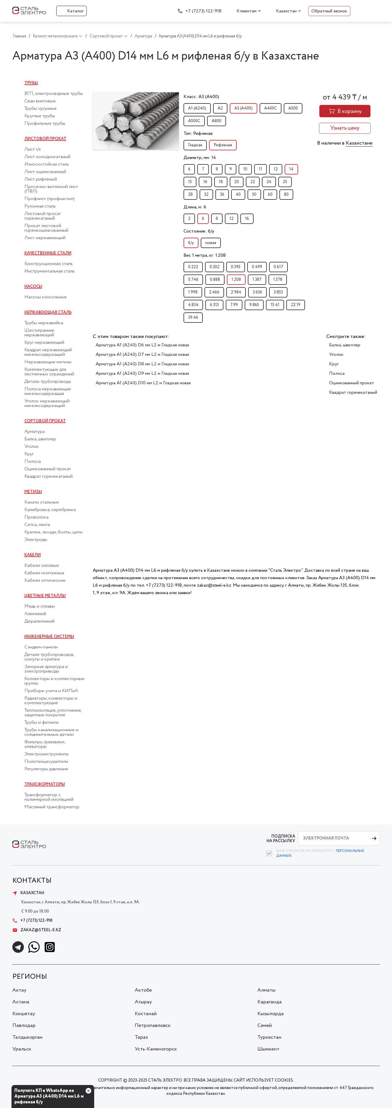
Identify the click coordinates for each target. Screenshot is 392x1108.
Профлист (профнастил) (49, 199)
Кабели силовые (41, 565)
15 (190, 182)
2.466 (214, 292)
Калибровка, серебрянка (50, 510)
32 (206, 194)
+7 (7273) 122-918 (203, 11)
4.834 (193, 305)
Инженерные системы (49, 637)
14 (291, 169)
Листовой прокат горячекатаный (42, 216)
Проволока (36, 517)
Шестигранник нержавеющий (39, 332)
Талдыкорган (27, 1037)
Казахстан (286, 11)
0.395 (235, 267)
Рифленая (223, 145)
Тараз (141, 1037)
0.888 (215, 280)
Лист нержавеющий (44, 238)
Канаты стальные (41, 502)
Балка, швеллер (40, 439)
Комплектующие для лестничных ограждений (49, 372)
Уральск (21, 1049)
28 (190, 194)
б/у (191, 243)
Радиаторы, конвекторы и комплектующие (50, 700)
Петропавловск (153, 1025)
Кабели (32, 555)
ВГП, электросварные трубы (53, 93)
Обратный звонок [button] (329, 11)
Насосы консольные (45, 297)
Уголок (31, 446)
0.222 (193, 267)
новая (210, 243)
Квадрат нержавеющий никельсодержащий (48, 352)
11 (260, 169)
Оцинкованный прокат (47, 469)
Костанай (146, 1013)
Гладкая (195, 145)
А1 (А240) (197, 108)
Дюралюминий (39, 621)
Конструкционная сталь (48, 264)
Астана (20, 1002)
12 (276, 169)
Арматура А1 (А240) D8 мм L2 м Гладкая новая (142, 364)
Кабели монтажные (44, 573)
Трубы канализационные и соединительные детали (51, 732)
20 (236, 182)
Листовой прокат (45, 139)
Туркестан (269, 1037)
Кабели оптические (44, 580)
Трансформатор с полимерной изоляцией (49, 797)
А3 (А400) (243, 108)
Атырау (143, 1002)
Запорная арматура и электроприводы (46, 669)
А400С (270, 108)
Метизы (33, 492)
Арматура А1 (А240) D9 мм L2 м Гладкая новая (142, 373)
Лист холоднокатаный (47, 157)
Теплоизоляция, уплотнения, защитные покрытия (52, 712)
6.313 (214, 305)
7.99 (234, 305)
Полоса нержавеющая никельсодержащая (47, 391)
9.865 (254, 305)
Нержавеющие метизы (48, 362)
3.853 (278, 292)
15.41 (275, 305)
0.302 (214, 267)
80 (286, 194)
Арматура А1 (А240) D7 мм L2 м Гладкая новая (142, 354)
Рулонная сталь (40, 206)
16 (205, 182)
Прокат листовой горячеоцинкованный (46, 228)
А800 (216, 121)
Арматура (34, 431)
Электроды (35, 539)
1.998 (193, 292)
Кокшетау (23, 1013)
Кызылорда (270, 1013)
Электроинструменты (46, 754)
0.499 (257, 267)
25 (285, 182)
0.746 (193, 280)
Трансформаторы (44, 784)
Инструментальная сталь (49, 271)
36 (222, 194)
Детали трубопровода (47, 381)
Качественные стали (48, 253)
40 (238, 194)
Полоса (32, 461)
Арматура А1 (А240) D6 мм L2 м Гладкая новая (142, 345)
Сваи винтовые (40, 101)
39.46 (193, 317)
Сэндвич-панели (41, 647)
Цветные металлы (45, 596)
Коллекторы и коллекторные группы (54, 681)
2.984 (236, 292)
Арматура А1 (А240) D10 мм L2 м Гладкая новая (143, 383)
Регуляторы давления (46, 769)
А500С (194, 121)
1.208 (236, 280)
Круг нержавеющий (44, 342)
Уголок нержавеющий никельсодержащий (46, 403)
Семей (264, 1025)
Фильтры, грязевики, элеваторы (44, 744)
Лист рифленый (40, 179)
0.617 (278, 267)
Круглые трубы (39, 116)
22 (252, 182)
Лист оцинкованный (45, 172)
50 (254, 194)
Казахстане (359, 143)
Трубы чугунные (40, 108)
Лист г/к (32, 149)
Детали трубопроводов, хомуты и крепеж (49, 657)
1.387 (257, 280)
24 (269, 182)
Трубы (31, 83)
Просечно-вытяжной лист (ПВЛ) (51, 189)
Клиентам (246, 11)
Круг (29, 454)
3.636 (257, 292)
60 (270, 194)
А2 (220, 108)
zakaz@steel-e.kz (36, 930)
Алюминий (35, 614)
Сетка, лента (37, 525)
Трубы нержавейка (43, 323)
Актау (19, 990)
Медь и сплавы (39, 606)
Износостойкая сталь (46, 164)
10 (245, 169)
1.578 (277, 280)
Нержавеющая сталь (48, 312)
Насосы (33, 286)
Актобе (143, 990)
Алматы (266, 990)
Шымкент (268, 1049)
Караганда (269, 1002)
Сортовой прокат (45, 421)
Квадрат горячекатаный (48, 476)
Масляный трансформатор (51, 807)
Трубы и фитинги (41, 722)
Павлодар (24, 1025)
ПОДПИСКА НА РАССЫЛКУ (281, 838)
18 (221, 182)
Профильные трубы (44, 123)
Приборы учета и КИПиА (51, 691)
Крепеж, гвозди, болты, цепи (53, 532)
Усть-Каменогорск (156, 1049)
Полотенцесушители (46, 761)
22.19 (295, 305)
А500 (293, 108)
